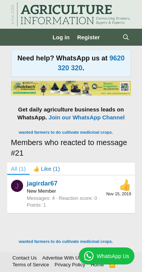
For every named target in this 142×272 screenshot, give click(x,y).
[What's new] (111, 37)
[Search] (126, 37)
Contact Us (24, 258)
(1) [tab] (18, 168)
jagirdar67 (42, 183)
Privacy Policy (70, 264)
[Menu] (18, 37)
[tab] (47, 168)
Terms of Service (30, 264)
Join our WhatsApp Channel (86, 117)
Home (97, 264)
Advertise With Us (61, 258)
